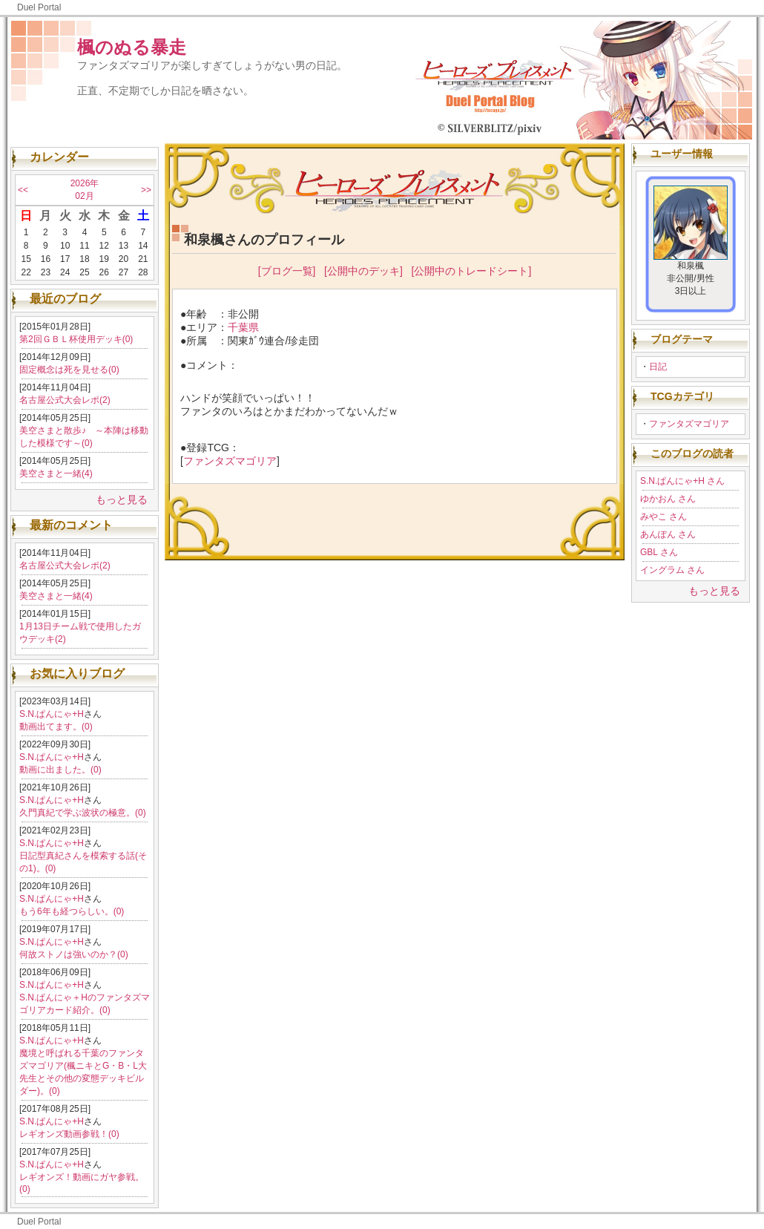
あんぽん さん (668, 534)
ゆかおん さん (668, 499)
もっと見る (122, 499)
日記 (658, 366)
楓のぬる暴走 (131, 47)
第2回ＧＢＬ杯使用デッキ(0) (76, 339)
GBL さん (659, 552)
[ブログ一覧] (287, 271)
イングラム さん (672, 570)
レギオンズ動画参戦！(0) (69, 1134)
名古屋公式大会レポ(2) (65, 400)
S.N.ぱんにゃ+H (51, 714)
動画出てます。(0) (56, 726)
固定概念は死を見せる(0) (69, 369)
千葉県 (243, 327)
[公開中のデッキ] (363, 271)
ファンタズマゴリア (689, 424)
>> (146, 190)
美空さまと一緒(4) (56, 473)
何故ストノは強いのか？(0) (73, 954)
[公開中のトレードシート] (472, 271)
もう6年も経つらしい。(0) (71, 911)
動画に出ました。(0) (60, 769)
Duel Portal (39, 7)
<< (23, 190)
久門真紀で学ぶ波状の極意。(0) (82, 812)
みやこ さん (663, 516)
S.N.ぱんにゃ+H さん (682, 481)
